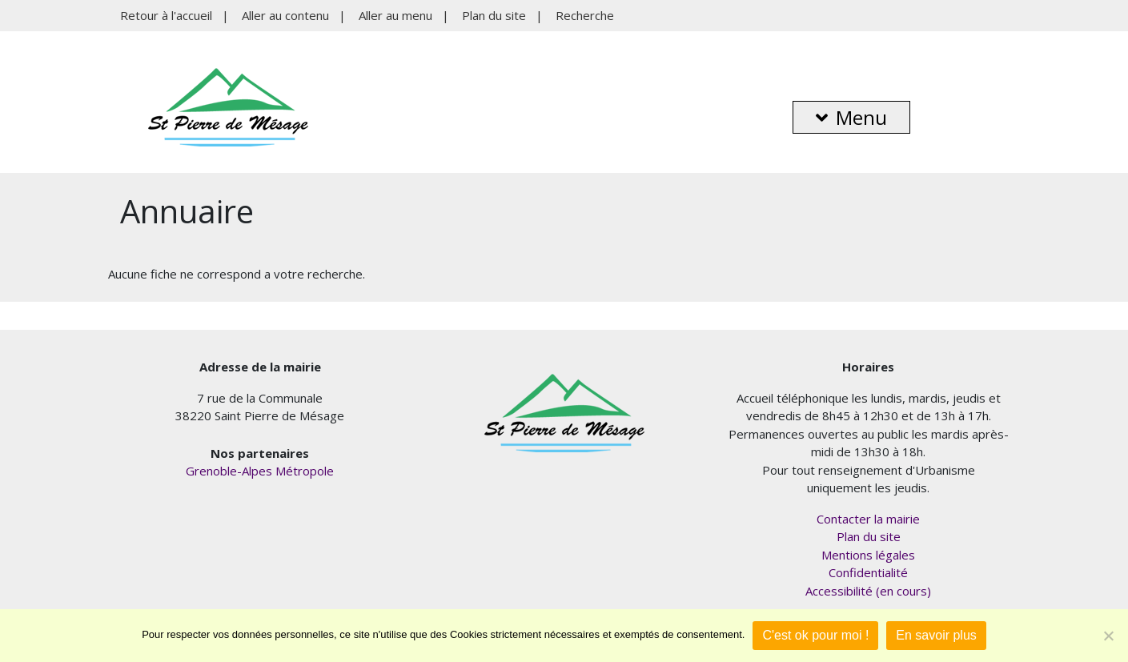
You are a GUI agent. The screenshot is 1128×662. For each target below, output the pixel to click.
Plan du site (494, 15)
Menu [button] (851, 117)
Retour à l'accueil (166, 15)
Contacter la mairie (868, 519)
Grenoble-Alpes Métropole (260, 471)
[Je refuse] (1108, 636)
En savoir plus (936, 635)
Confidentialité (868, 572)
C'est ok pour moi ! (815, 635)
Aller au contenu (285, 15)
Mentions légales (868, 555)
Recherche (585, 15)
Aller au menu (395, 15)
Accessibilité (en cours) (868, 591)
